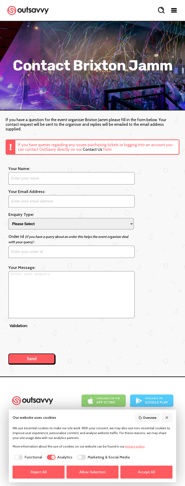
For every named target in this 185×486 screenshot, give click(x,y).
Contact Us (92, 149)
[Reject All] (167, 417)
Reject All (39, 472)
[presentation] (45, 338)
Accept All (146, 472)
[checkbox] (27, 457)
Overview (147, 418)
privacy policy (135, 446)
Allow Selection (92, 472)
